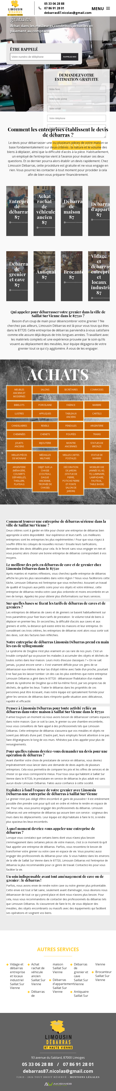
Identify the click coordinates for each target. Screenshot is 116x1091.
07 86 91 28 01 (54, 8)
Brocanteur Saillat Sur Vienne (102, 976)
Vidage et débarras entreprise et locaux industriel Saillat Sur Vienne (17, 976)
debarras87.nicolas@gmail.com (68, 13)
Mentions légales (85, 1077)
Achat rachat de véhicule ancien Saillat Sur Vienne (38, 974)
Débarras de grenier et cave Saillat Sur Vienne (81, 974)
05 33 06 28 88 (54, 4)
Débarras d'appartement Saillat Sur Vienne (60, 986)
